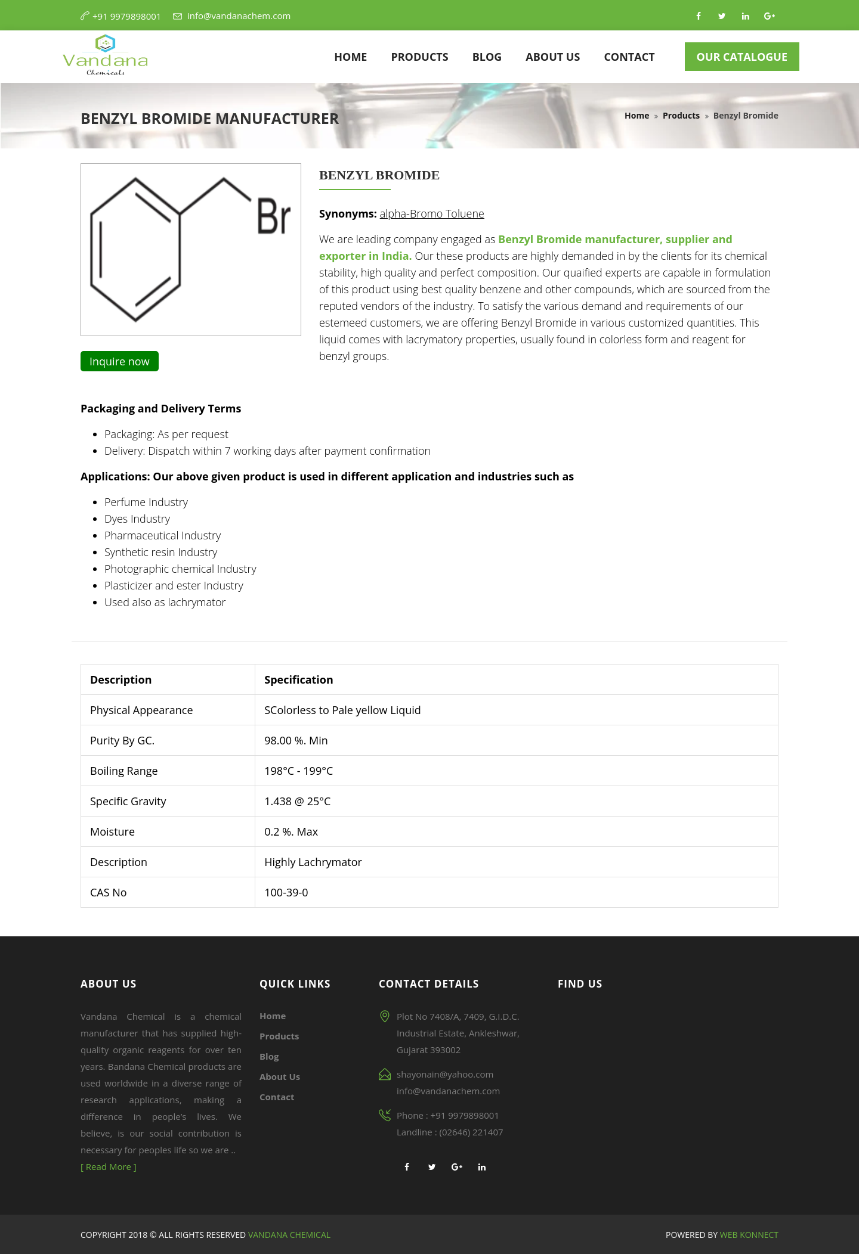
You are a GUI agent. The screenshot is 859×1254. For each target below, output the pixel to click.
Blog (487, 56)
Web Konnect (749, 1234)
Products (419, 56)
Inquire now (119, 361)
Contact (629, 56)
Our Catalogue (742, 56)
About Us (553, 56)
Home (350, 56)
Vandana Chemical (288, 1234)
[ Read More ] (109, 1166)
